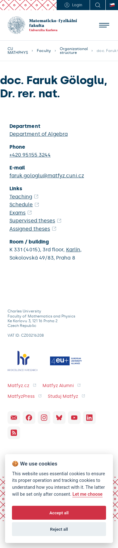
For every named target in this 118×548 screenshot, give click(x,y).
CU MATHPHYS (18, 50)
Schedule (21, 205)
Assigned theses (29, 229)
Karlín (73, 250)
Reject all (59, 529)
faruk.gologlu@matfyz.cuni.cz (46, 176)
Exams (17, 213)
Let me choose (87, 494)
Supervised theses (32, 221)
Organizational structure (74, 50)
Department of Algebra (38, 134)
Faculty (44, 51)
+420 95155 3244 (30, 155)
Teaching (20, 197)
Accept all (59, 512)
